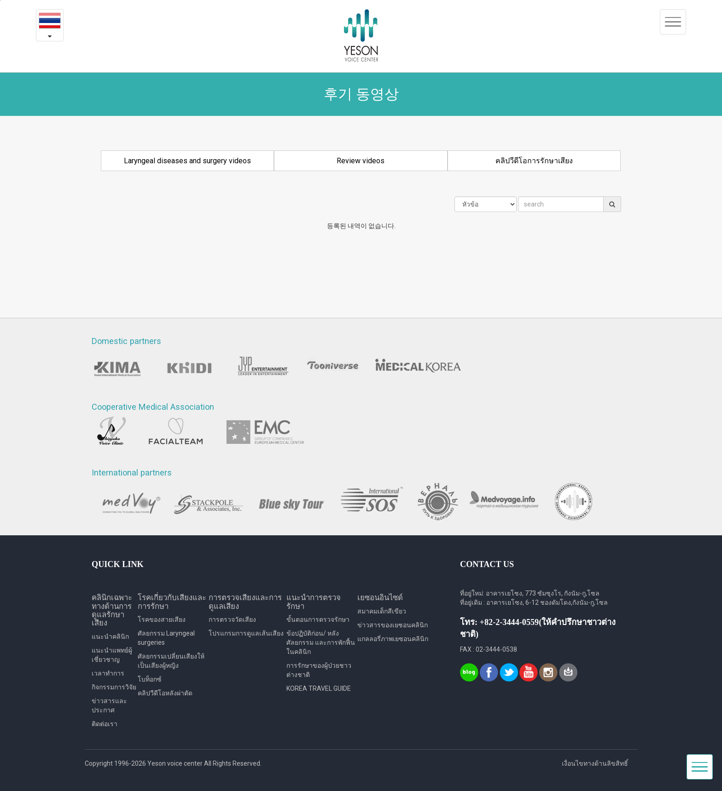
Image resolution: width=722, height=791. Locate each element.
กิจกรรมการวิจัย (114, 687)
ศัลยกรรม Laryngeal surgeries (166, 638)
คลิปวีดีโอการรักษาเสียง (534, 160)
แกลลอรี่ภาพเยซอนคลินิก (392, 638)
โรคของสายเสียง (162, 619)
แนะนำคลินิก (110, 636)
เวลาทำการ (108, 673)
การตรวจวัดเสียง (232, 619)
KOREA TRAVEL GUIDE (318, 688)
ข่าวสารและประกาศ (109, 705)
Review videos (360, 160)
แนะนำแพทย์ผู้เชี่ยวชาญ (112, 655)
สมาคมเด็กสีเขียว (381, 611)
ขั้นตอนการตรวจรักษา (317, 619)
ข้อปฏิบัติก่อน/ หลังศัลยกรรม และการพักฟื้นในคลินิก (320, 642)
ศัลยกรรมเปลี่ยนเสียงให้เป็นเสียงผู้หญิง (171, 661)
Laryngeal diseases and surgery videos (187, 160)
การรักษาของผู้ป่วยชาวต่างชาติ (318, 670)
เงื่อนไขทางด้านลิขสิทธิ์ (595, 763)
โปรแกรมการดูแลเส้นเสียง (246, 633)
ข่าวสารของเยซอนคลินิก (392, 625)
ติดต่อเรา (104, 724)
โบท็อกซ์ (150, 679)
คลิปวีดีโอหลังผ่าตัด (165, 693)
